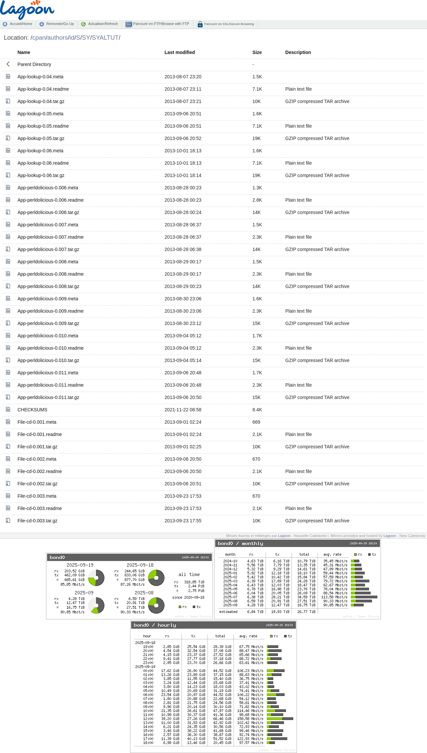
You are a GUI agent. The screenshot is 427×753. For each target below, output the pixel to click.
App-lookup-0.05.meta (40, 113)
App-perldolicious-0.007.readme (50, 237)
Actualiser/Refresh (103, 24)
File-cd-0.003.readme (39, 508)
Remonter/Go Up (60, 24)
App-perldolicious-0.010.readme (50, 348)
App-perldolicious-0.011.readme (50, 385)
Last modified (179, 52)
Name (23, 52)
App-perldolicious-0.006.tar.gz (48, 212)
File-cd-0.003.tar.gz (37, 520)
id (72, 37)
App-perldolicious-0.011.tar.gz (48, 397)
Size (257, 52)
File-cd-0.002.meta (36, 459)
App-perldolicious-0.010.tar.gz (48, 360)
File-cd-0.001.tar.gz (37, 446)
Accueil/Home (21, 24)
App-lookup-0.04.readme (43, 89)
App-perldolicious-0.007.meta (47, 224)
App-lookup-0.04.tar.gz (40, 101)
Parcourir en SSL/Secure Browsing (228, 24)
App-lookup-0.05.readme (43, 126)
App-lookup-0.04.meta (40, 76)
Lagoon (284, 536)
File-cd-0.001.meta (36, 422)
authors (57, 37)
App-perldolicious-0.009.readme (50, 311)
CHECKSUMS (32, 409)
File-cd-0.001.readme (39, 434)
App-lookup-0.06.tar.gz (40, 175)
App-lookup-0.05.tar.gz (40, 138)
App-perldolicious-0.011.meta (47, 372)
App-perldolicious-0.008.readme (50, 274)
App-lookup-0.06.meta (40, 150)
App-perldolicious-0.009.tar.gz (48, 323)
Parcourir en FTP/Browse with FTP (160, 24)
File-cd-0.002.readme (39, 471)
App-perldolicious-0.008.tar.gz (48, 286)
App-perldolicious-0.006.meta (47, 187)
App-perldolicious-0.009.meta (47, 298)
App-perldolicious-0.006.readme (50, 200)
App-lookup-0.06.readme (43, 163)
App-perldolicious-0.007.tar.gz (48, 249)
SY (86, 37)
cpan (39, 37)
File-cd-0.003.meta (36, 496)
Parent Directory (34, 64)
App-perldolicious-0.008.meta (47, 261)
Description (298, 52)
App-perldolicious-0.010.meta (47, 335)
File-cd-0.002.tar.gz (37, 483)
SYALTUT (105, 37)
